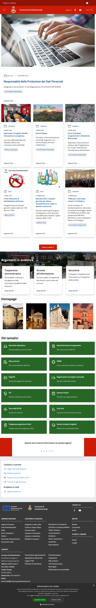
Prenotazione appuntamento (35, 555)
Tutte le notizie (48, 247)
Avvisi (8, 192)
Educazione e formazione (57, 524)
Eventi (74, 540)
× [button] (93, 585)
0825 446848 (9, 566)
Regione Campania (9, 3)
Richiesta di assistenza (33, 563)
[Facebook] (74, 10)
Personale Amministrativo (10, 539)
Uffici (3, 530)
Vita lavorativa (30, 530)
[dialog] (48, 595)
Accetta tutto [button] (40, 600)
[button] (48, 604)
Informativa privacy (55, 563)
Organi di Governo (7, 524)
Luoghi (74, 543)
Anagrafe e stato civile (33, 524)
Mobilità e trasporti (32, 539)
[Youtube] (79, 10)
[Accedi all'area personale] (87, 3)
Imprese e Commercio (32, 533)
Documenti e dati (7, 542)
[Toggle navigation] (4, 10)
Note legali (52, 566)
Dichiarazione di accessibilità (58, 569)
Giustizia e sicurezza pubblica (58, 527)
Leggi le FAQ (29, 561)
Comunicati (9, 126)
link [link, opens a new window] (68, 595)
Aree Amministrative (8, 527)
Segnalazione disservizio (34, 558)
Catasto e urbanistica (32, 536)
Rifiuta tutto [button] (56, 600)
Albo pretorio (53, 561)
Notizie (10, 76)
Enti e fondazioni (7, 533)
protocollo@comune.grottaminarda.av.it (15, 581)
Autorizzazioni (53, 544)
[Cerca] (91, 10)
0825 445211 (13, 564)
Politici (3, 536)
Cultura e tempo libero (33, 527)
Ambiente (51, 536)
